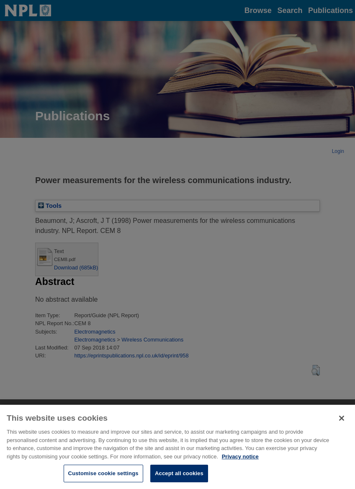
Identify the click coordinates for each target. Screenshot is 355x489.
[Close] (341, 425)
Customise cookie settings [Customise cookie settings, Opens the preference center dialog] (103, 480)
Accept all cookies (179, 480)
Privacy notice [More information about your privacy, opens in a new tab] (240, 463)
